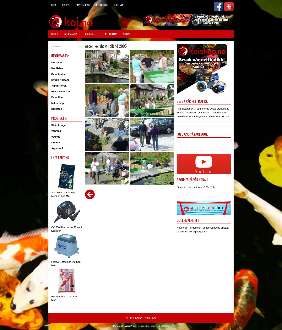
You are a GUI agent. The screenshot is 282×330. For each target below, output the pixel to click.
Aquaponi (57, 148)
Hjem (53, 5)
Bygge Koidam (60, 79)
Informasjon (73, 33)
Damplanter (58, 74)
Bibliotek (56, 108)
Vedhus (55, 136)
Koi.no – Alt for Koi (145, 317)
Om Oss (66, 5)
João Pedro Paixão (160, 326)
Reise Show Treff (61, 91)
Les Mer (65, 196)
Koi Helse (57, 68)
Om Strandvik (83, 5)
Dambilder (57, 97)
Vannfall (56, 130)
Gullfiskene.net (188, 220)
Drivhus (56, 142)
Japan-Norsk (59, 85)
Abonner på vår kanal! (192, 179)
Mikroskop (57, 103)
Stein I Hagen (59, 125)
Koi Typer (57, 62)
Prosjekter (93, 33)
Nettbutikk (102, 5)
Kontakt (118, 5)
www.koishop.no (219, 116)
